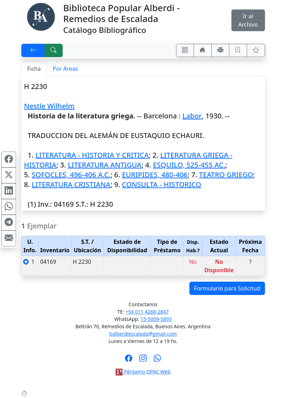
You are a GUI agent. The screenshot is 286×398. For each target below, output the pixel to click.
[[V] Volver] (33, 50)
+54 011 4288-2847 (147, 311)
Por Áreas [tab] (65, 69)
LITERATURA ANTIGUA (105, 165)
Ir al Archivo (248, 20)
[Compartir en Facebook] (8, 160)
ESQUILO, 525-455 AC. (189, 165)
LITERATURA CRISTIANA (71, 184)
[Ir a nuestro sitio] (203, 50)
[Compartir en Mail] (8, 239)
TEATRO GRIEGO (226, 174)
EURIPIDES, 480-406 (154, 174)
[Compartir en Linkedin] (8, 191)
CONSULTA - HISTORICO (161, 184)
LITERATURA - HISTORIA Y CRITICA (92, 155)
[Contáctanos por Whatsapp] (157, 360)
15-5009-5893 (156, 319)
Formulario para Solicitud (227, 288)
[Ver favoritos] (256, 50)
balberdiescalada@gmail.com (143, 333)
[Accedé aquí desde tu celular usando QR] (185, 50)
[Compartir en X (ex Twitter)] (8, 175)
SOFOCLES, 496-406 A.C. (71, 174)
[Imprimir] (220, 50)
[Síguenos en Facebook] (129, 360)
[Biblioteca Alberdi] (41, 16)
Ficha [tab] (34, 69)
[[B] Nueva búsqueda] (53, 50)
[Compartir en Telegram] (8, 223)
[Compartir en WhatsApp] (8, 207)
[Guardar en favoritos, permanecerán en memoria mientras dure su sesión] (238, 50)
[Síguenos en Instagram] (143, 360)
